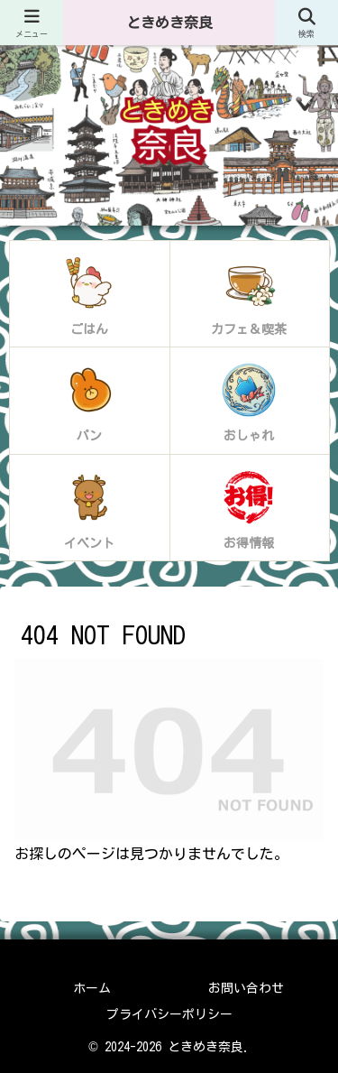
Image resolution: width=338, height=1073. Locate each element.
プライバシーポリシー (169, 1014)
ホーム (92, 988)
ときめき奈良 (169, 22)
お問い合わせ (246, 988)
